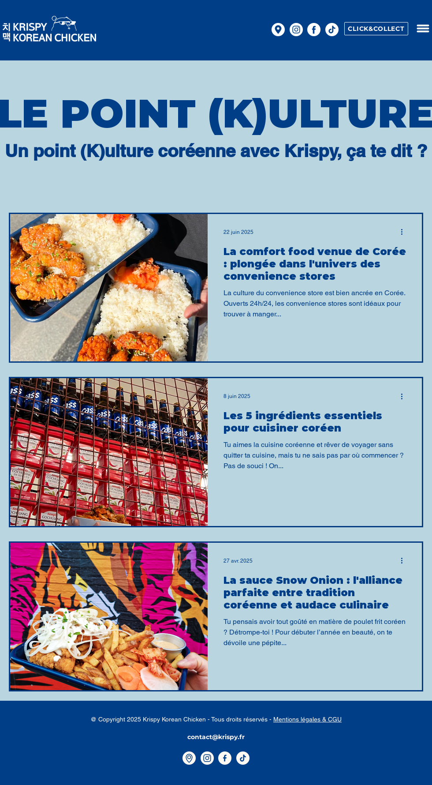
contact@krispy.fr (216, 737)
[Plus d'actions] (404, 232)
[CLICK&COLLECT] (376, 28)
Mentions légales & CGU (307, 719)
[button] (423, 28)
